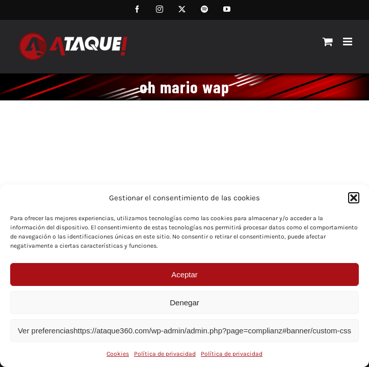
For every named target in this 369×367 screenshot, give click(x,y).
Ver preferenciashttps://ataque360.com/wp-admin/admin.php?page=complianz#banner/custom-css (184, 330)
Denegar (184, 302)
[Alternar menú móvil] (348, 41)
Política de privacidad (165, 353)
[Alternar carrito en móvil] (328, 41)
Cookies (118, 353)
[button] (354, 198)
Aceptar (184, 274)
